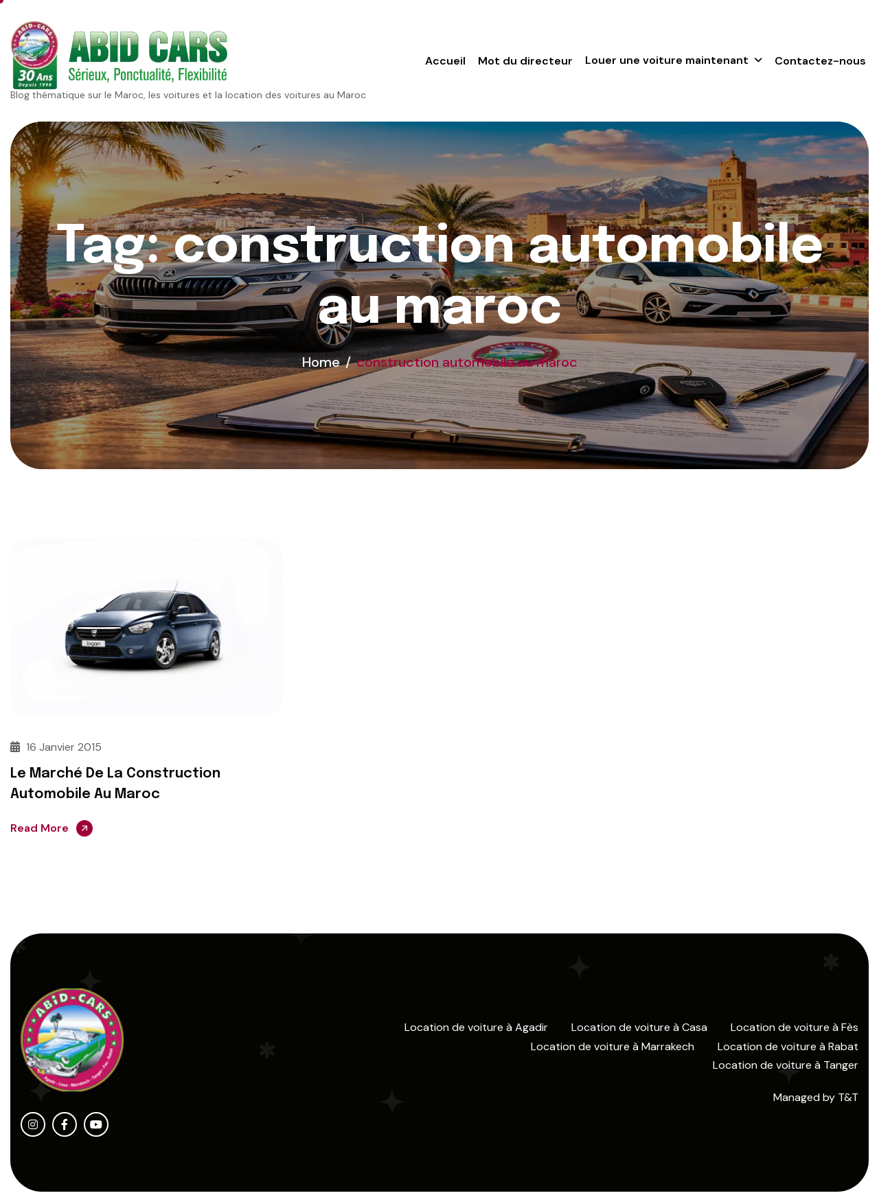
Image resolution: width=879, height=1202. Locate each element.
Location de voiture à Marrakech (612, 1046)
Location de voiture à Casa (639, 1027)
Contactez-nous (820, 61)
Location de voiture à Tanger (785, 1065)
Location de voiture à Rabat (788, 1046)
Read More (39, 828)
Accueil (445, 61)
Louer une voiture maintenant (667, 60)
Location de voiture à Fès (794, 1027)
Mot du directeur (525, 61)
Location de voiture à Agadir (476, 1027)
